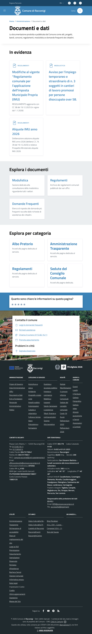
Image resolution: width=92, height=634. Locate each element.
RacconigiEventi (34, 532)
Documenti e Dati (15, 395)
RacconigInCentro (35, 535)
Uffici (11, 391)
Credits (12, 590)
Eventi (75, 386)
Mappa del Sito (15, 601)
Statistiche (13, 597)
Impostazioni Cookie (16, 586)
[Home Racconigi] (30, 10)
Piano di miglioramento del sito (16, 539)
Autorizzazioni (33, 406)
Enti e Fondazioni (15, 398)
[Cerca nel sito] (80, 10)
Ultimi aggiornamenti (17, 594)
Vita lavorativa (49, 424)
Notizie (62, 384)
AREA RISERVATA (44, 630)
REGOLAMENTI (23, 65)
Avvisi (62, 417)
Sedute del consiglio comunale (64, 406)
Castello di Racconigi (36, 528)
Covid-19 (63, 413)
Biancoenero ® (65, 624)
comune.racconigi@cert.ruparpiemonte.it (29, 457)
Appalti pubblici (34, 402)
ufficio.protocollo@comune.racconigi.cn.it (24, 463)
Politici (11, 409)
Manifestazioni (65, 387)
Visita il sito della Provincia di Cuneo (41, 524)
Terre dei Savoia (53, 532)
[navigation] (4, 10)
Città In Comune (57, 621)
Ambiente (32, 391)
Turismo (46, 420)
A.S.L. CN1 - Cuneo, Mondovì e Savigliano (62, 524)
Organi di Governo (16, 384)
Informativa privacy (16, 579)
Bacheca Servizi (15, 572)
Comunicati (64, 398)
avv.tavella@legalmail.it (60, 506)
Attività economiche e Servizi (77, 416)
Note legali (13, 583)
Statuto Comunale (16, 575)
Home (11, 21)
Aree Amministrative (17, 387)
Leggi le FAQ (14, 546)
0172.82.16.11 (17, 446)
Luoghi (75, 390)
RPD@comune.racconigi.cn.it (63, 504)
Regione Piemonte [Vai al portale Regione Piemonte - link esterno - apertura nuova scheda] (15, 3)
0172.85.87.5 (18, 449)
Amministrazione (23, 21)
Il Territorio (77, 394)
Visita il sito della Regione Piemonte (41, 521)
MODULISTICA (59, 65)
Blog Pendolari (52, 521)
